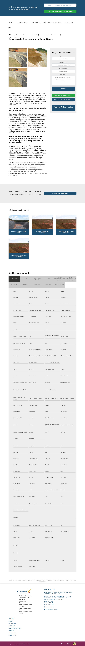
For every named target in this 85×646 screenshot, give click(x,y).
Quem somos (22, 23)
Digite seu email (63, 62)
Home (11, 23)
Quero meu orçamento (60, 193)
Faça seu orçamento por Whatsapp (60, 11)
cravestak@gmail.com (51, 609)
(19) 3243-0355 (49, 604)
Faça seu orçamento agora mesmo (60, 5)
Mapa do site (12, 635)
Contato (69, 23)
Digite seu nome (63, 56)
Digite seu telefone (63, 68)
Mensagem (63, 74)
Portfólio (35, 23)
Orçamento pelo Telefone (63, 100)
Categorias (19, 34)
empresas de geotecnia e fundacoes (49, 34)
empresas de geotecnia (31, 34)
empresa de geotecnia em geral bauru (19, 37)
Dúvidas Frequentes (52, 23)
